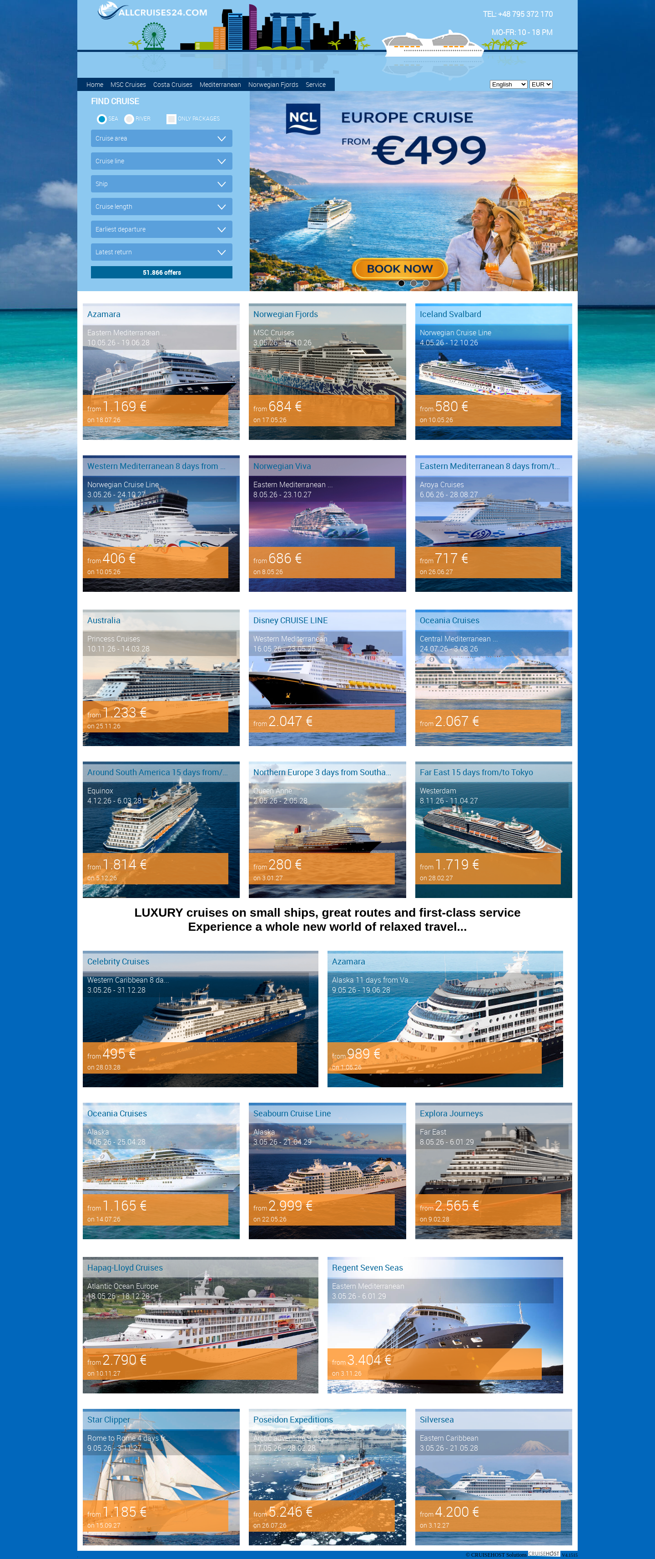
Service (316, 84)
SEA (113, 118)
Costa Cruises (172, 84)
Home (94, 84)
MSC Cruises (128, 84)
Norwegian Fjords (273, 84)
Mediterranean (220, 84)
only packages (199, 118)
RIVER (143, 118)
